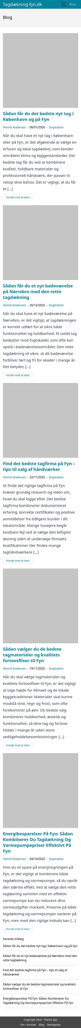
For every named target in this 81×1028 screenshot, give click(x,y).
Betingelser (54, 1024)
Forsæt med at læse (17, 197)
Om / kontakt (28, 1024)
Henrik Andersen (14, 127)
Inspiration (56, 127)
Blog (41, 1024)
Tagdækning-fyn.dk (22, 4)
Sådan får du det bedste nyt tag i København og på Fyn (40, 946)
